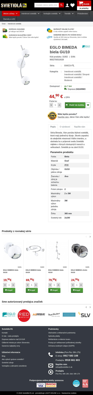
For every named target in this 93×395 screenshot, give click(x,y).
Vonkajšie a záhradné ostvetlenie (14, 366)
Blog (3, 356)
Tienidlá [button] (69, 14)
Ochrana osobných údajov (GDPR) (61, 346)
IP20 (67, 165)
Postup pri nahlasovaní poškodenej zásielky (64, 343)
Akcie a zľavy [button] (10, 14)
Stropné (86, 74)
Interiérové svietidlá (14, 24)
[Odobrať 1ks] (51, 105)
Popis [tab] (53, 127)
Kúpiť (9, 290)
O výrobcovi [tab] (65, 127)
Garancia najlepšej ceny (11, 346)
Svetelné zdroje (8, 363)
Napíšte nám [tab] (79, 127)
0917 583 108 (67, 355)
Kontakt (5, 333)
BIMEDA (69, 66)
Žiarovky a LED (9, 19)
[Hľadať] (61, 5)
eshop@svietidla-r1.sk (64, 367)
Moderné (68, 80)
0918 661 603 (68, 360)
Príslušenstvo (83, 14)
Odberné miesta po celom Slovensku (16, 343)
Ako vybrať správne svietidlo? (13, 359)
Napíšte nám (63, 117)
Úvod (3, 24)
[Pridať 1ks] (59, 105)
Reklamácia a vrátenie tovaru (59, 339)
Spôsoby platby (54, 336)
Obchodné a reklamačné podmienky (61, 333)
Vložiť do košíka (75, 105)
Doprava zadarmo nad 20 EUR (13, 339)
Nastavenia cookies (69, 393)
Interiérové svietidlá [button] (30, 14)
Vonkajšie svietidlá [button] (52, 14)
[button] (86, 237)
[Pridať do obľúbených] (88, 105)
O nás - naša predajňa (10, 336)
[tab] (53, 126)
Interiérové (72, 72)
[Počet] (55, 105)
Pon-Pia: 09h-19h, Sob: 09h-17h (68, 374)
